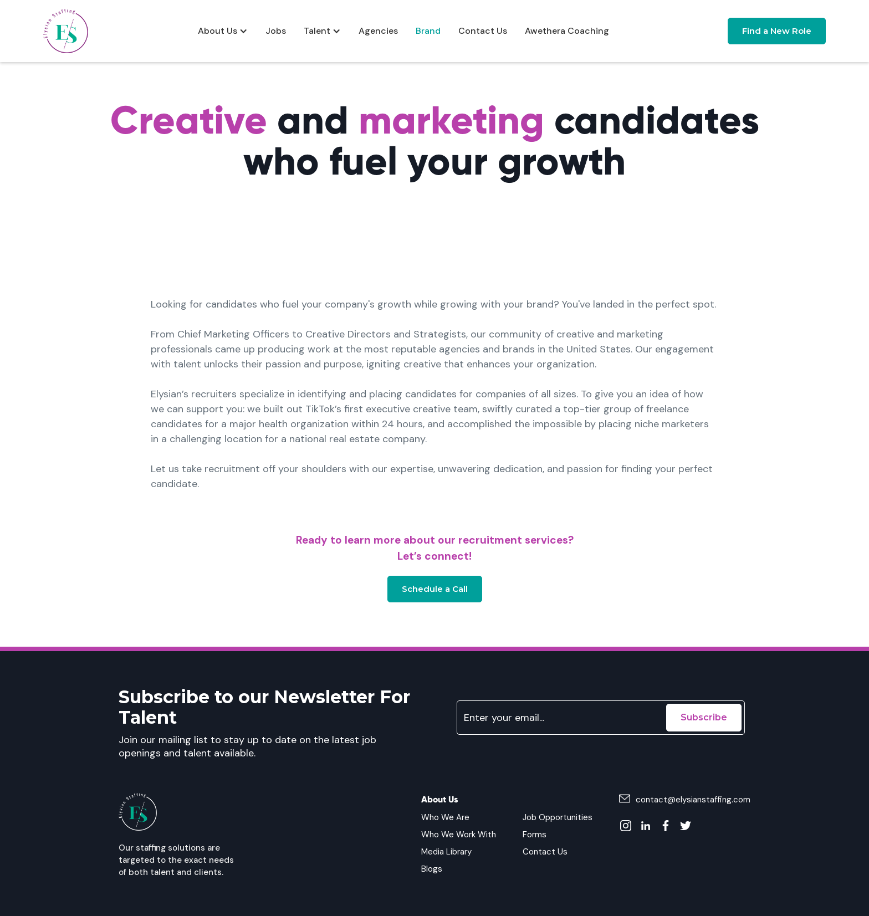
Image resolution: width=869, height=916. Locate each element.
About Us (217, 31)
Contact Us (482, 31)
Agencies (378, 31)
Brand (428, 31)
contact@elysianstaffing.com (693, 799)
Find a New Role (776, 30)
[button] (223, 31)
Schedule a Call (435, 589)
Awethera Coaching (567, 31)
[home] (65, 31)
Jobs (275, 31)
